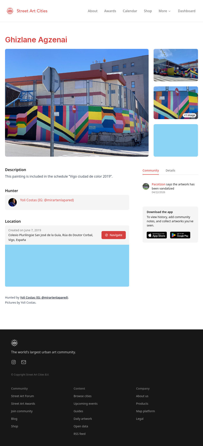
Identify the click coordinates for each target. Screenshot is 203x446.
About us (142, 396)
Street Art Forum (22, 396)
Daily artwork (83, 419)
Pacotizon (158, 184)
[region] (176, 140)
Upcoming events (86, 404)
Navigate (113, 235)
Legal (139, 419)
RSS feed (80, 434)
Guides (78, 411)
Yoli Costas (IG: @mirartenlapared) (47, 200)
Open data (81, 426)
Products (142, 404)
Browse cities (83, 396)
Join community (22, 411)
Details (170, 170)
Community (151, 170)
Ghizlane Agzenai (36, 39)
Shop (14, 426)
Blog (14, 419)
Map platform (145, 411)
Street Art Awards (23, 404)
